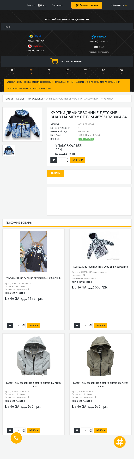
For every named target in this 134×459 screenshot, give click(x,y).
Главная (9, 99)
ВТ (31, 70)
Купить (78, 160)
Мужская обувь (77, 82)
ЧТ (67, 70)
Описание (56, 173)
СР (49, 70)
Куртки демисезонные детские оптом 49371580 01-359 (33, 384)
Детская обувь (106, 82)
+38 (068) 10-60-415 (99, 41)
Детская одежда (62, 82)
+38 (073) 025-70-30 (35, 41)
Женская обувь (92, 82)
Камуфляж (23, 89)
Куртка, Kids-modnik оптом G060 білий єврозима (100, 266)
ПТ (85, 70)
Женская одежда (31, 82)
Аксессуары (12, 89)
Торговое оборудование (40, 89)
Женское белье (46, 82)
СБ (103, 70)
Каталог (20, 99)
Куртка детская (35, 99)
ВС (121, 70)
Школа (117, 82)
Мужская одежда (14, 82)
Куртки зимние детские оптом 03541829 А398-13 (33, 278)
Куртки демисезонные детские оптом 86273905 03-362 (100, 384)
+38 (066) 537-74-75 (35, 51)
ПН (12, 70)
